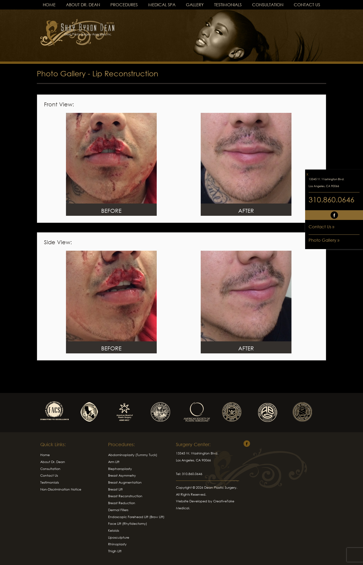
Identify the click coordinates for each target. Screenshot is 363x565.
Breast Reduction (121, 503)
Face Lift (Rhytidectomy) (127, 523)
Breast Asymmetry (122, 475)
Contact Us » (321, 226)
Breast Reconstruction (125, 496)
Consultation (267, 4)
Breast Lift (115, 489)
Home (49, 4)
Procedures (124, 4)
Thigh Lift (115, 551)
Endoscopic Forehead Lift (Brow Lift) (136, 517)
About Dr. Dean (83, 4)
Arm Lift (113, 462)
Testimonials (228, 4)
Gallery (195, 4)
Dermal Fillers (118, 510)
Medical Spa (161, 4)
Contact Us (307, 4)
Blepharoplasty (120, 469)
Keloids (113, 530)
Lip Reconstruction (125, 73)
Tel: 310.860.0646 (189, 474)
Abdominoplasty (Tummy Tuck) (132, 455)
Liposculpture (118, 537)
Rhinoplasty (117, 544)
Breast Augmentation (125, 482)
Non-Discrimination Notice (60, 489)
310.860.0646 (331, 199)
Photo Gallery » (324, 240)
